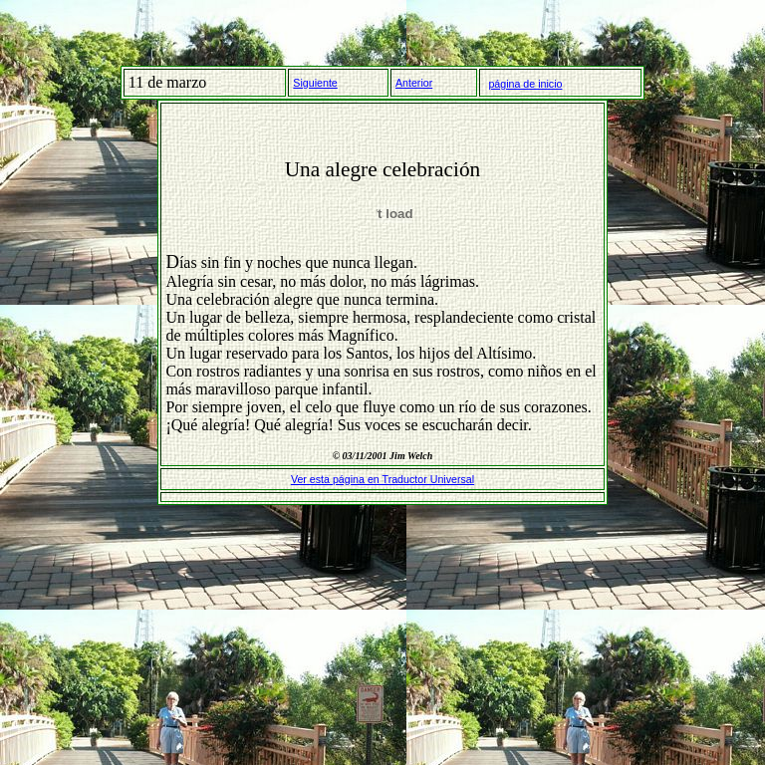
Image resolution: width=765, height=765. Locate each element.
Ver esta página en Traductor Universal (382, 479)
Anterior (413, 83)
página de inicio (525, 84)
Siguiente (315, 83)
